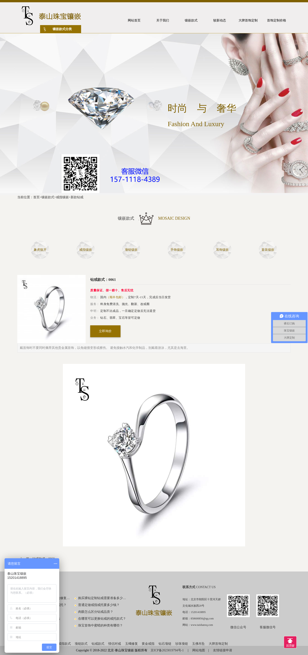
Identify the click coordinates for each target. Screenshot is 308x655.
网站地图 (198, 650)
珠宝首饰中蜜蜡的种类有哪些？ (100, 625)
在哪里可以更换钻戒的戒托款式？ (102, 618)
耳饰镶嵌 (222, 249)
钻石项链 (165, 643)
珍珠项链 (181, 643)
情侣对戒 (114, 643)
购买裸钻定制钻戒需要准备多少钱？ (102, 598)
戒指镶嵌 (62, 197)
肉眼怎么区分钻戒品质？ (95, 611)
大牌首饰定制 (218, 643)
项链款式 (81, 643)
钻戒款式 (98, 643)
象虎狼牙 (40, 249)
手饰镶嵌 (176, 249)
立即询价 (105, 331)
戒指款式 (64, 643)
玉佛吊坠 (198, 643)
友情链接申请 (222, 650)
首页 (36, 197)
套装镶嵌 (268, 249)
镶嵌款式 (47, 197)
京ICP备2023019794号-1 (168, 650)
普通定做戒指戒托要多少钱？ (99, 605)
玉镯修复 (131, 643)
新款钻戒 (77, 197)
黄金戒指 (148, 643)
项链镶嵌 (131, 249)
